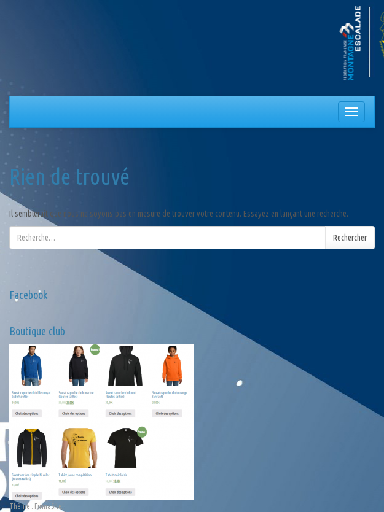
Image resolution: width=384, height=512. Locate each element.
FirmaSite (48, 506)
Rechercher (350, 237)
